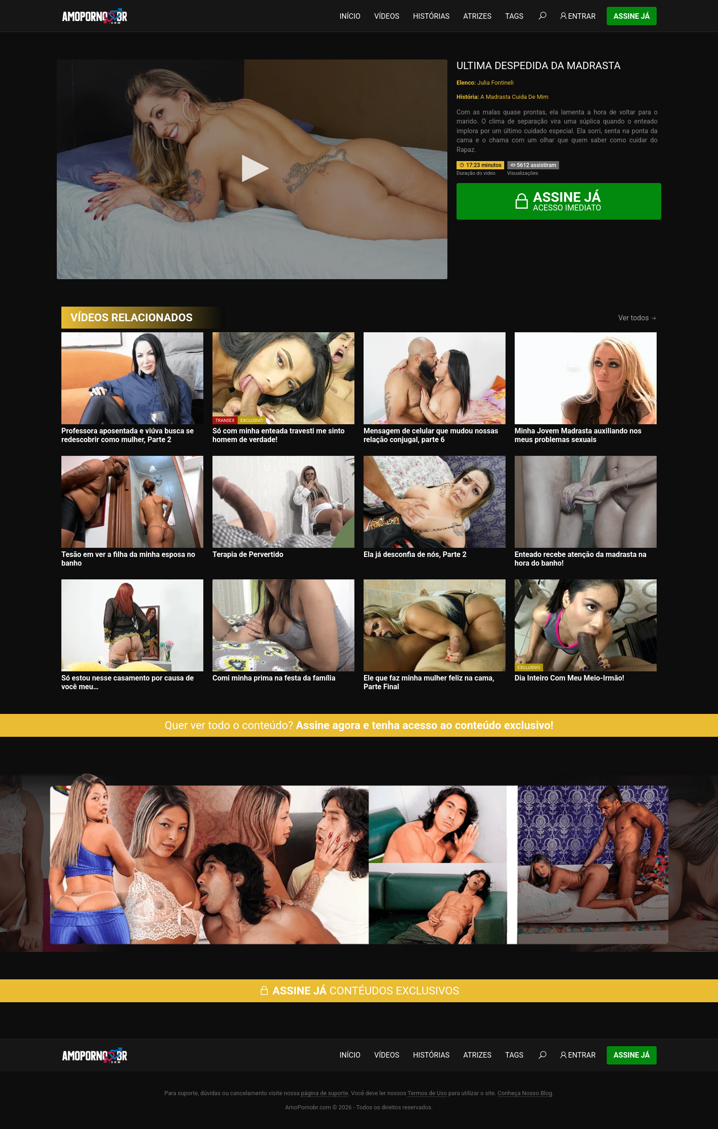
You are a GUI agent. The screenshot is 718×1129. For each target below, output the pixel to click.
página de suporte (324, 1093)
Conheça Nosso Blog (525, 1093)
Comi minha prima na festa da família (274, 678)
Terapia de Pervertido (247, 554)
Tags (514, 16)
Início (349, 16)
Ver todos (637, 317)
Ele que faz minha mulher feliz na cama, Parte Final (429, 682)
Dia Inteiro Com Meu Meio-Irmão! (569, 678)
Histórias (431, 16)
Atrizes (477, 16)
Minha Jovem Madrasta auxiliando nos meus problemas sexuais (578, 435)
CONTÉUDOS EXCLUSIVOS (359, 990)
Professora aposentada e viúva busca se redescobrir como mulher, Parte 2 (127, 435)
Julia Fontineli (495, 82)
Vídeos (386, 16)
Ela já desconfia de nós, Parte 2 (415, 554)
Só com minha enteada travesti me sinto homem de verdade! (278, 435)
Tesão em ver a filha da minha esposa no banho (128, 558)
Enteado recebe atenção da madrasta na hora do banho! (581, 558)
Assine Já (632, 16)
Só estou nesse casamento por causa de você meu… (127, 682)
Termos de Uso (427, 1093)
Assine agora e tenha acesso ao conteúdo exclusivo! (424, 725)
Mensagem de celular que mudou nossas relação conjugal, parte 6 (431, 435)
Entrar (577, 16)
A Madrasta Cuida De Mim (514, 96)
